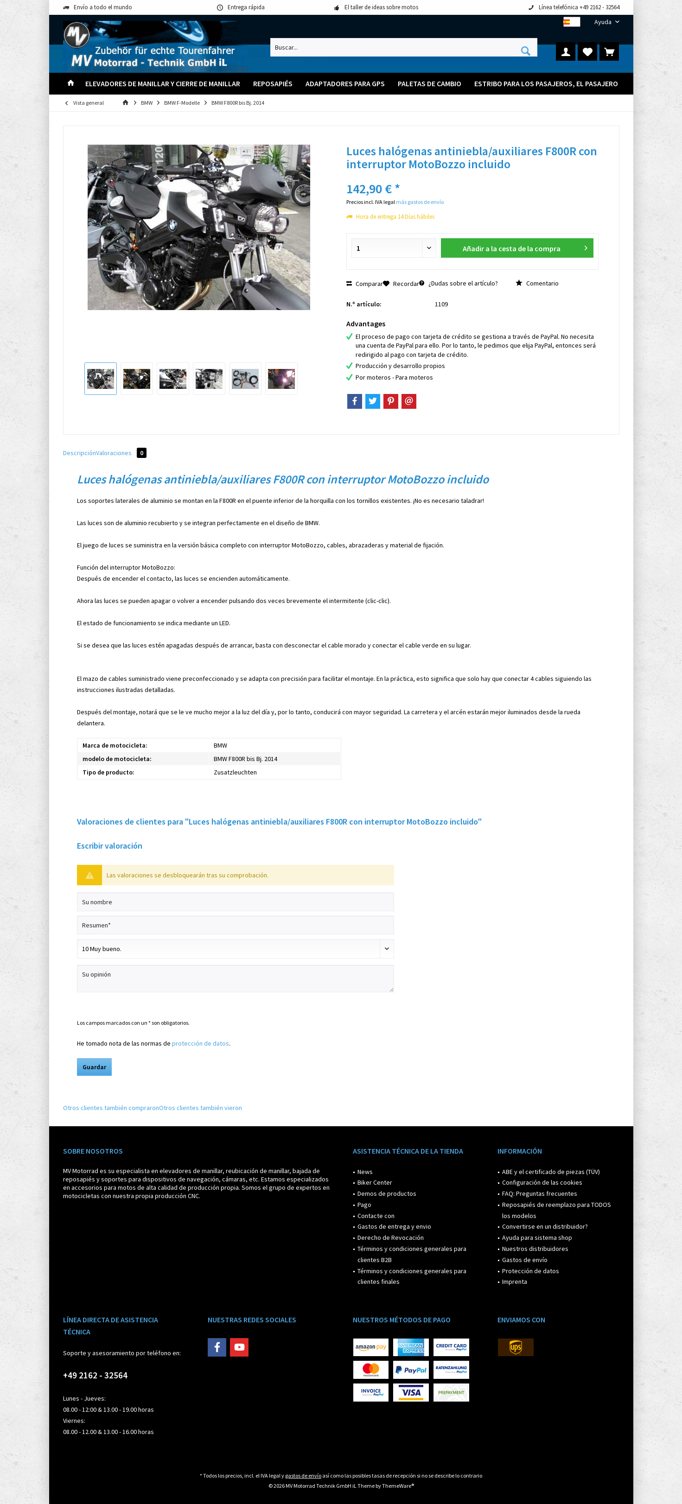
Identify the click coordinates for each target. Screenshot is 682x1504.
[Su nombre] (235, 902)
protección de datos (200, 1043)
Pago (364, 1204)
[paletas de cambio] (429, 84)
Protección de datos (530, 1271)
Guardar (94, 1067)
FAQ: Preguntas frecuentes (539, 1193)
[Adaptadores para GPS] (345, 84)
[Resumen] (235, 925)
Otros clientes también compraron (111, 1108)
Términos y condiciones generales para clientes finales (411, 1276)
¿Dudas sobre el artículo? (458, 283)
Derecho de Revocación (390, 1237)
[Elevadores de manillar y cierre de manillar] (163, 84)
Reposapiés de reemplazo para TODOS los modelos (556, 1210)
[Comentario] (235, 948)
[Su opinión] (235, 978)
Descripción (79, 453)
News (365, 1172)
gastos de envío (303, 1475)
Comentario (537, 283)
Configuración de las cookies (542, 1182)
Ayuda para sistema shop (537, 1237)
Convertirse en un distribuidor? (545, 1226)
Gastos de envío (525, 1260)
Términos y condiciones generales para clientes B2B (411, 1254)
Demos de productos (386, 1193)
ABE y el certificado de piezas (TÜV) (551, 1172)
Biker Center (374, 1182)
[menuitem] (603, 22)
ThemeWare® (398, 1485)
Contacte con (376, 1216)
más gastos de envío (420, 201)
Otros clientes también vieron (200, 1108)
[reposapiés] (273, 84)
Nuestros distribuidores (535, 1248)
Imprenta (514, 1281)
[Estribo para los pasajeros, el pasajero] (546, 84)
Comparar (364, 283)
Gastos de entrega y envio (394, 1226)
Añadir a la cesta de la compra (525, 247)
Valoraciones (121, 453)
